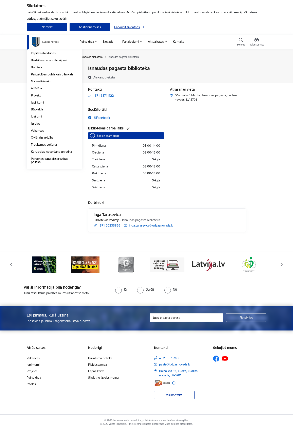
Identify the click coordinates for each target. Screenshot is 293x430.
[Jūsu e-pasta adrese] (186, 317)
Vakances (37, 174)
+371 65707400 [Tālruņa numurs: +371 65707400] (169, 358)
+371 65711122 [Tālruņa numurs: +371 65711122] (103, 95)
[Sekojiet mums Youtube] (225, 358)
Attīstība (36, 132)
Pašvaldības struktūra (45, 75)
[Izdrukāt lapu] (256, 67)
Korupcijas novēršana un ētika (51, 195)
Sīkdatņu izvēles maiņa (103, 377)
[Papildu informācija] (173, 382)
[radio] (121, 289)
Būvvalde (37, 153)
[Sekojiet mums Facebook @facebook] (99, 117)
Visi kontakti (174, 395)
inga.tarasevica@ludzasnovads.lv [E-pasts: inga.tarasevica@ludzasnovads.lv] (151, 225)
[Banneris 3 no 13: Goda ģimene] (126, 264)
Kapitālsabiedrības (43, 97)
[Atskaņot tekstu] (104, 77)
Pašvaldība (34, 377)
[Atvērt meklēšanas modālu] (241, 42)
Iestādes (36, 90)
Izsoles (35, 167)
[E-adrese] (162, 383)
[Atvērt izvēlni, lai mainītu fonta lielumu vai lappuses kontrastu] (256, 42)
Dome (35, 69)
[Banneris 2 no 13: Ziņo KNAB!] (85, 264)
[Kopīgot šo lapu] (256, 77)
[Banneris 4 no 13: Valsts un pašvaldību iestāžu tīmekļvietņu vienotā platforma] (167, 264)
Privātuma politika (100, 358)
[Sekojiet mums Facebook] (216, 359)
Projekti (36, 139)
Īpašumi (36, 160)
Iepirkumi (37, 146)
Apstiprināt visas (90, 27)
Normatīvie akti (41, 125)
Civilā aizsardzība (42, 181)
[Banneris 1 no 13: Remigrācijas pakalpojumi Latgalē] (44, 264)
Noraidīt (47, 27)
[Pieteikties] (246, 317)
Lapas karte (96, 371)
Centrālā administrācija (46, 83)
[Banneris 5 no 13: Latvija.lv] (207, 264)
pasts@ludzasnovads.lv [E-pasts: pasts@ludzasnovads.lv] (174, 364)
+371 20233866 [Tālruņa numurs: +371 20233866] (109, 225)
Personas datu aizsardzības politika (49, 203)
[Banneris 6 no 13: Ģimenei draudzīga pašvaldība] (248, 264)
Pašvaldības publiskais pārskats (52, 118)
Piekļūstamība (97, 364)
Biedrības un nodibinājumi (49, 104)
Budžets (36, 111)
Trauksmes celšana (44, 188)
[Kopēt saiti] (127, 128)
